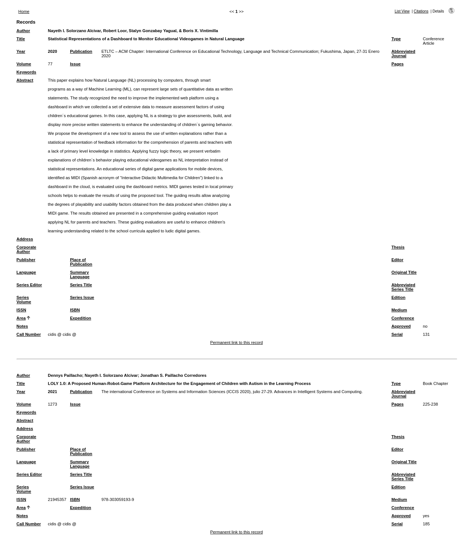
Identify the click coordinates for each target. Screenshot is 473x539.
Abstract (25, 80)
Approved (401, 326)
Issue (75, 64)
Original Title (403, 272)
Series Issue (82, 297)
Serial (396, 334)
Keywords (26, 72)
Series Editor (29, 285)
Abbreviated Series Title (403, 287)
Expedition (80, 318)
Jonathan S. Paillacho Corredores (173, 375)
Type (396, 39)
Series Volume (24, 299)
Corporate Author (26, 249)
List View (402, 11)
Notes (22, 326)
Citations (421, 11)
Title (21, 39)
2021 (52, 391)
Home (24, 11)
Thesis (397, 247)
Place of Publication (81, 261)
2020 (52, 51)
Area (21, 318)
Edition (398, 297)
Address (25, 239)
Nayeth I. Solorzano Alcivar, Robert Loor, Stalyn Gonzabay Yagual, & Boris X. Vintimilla (133, 30)
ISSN (21, 310)
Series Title (81, 285)
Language (26, 272)
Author (23, 30)
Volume (24, 64)
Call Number (29, 334)
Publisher (26, 259)
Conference (402, 318)
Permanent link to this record (236, 342)
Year (21, 51)
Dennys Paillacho (65, 375)
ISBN (75, 310)
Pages (397, 64)
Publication (81, 51)
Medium (399, 310)
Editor (397, 259)
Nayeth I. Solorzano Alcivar (111, 375)
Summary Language (79, 274)
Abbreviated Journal (403, 53)
